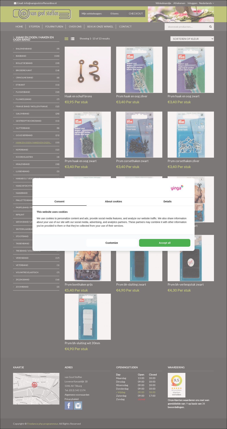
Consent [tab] (59, 201)
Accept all (165, 242)
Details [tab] (168, 201)
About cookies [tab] (113, 201)
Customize (112, 242)
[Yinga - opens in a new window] (177, 187)
